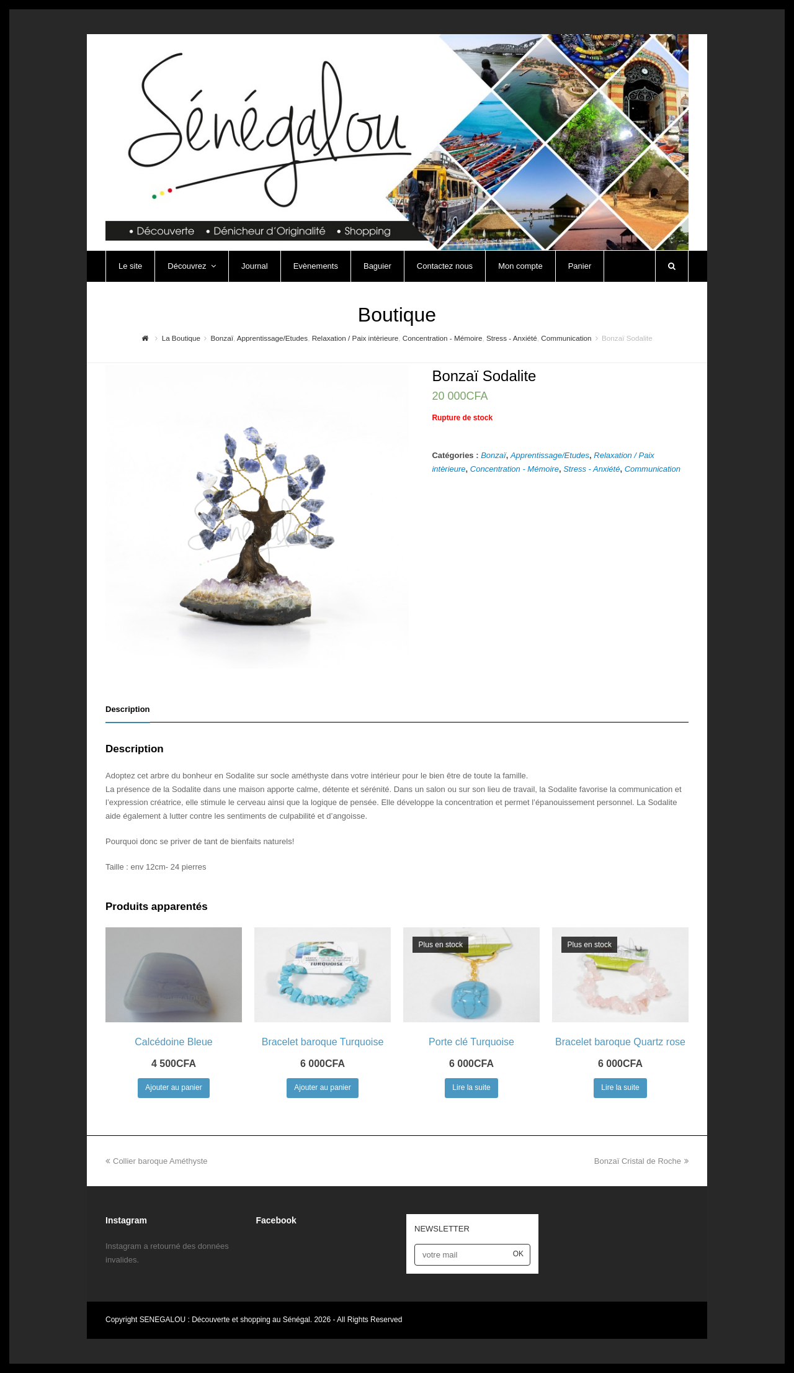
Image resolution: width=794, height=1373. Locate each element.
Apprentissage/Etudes (550, 455)
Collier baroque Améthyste (156, 1161)
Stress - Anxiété (591, 469)
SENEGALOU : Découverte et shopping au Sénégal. (227, 1319)
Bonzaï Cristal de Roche (641, 1161)
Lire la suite (471, 1087)
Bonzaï (493, 455)
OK (518, 1253)
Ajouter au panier (173, 1087)
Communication (652, 469)
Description (127, 709)
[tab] (127, 709)
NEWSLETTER (442, 1228)
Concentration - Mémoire (514, 469)
